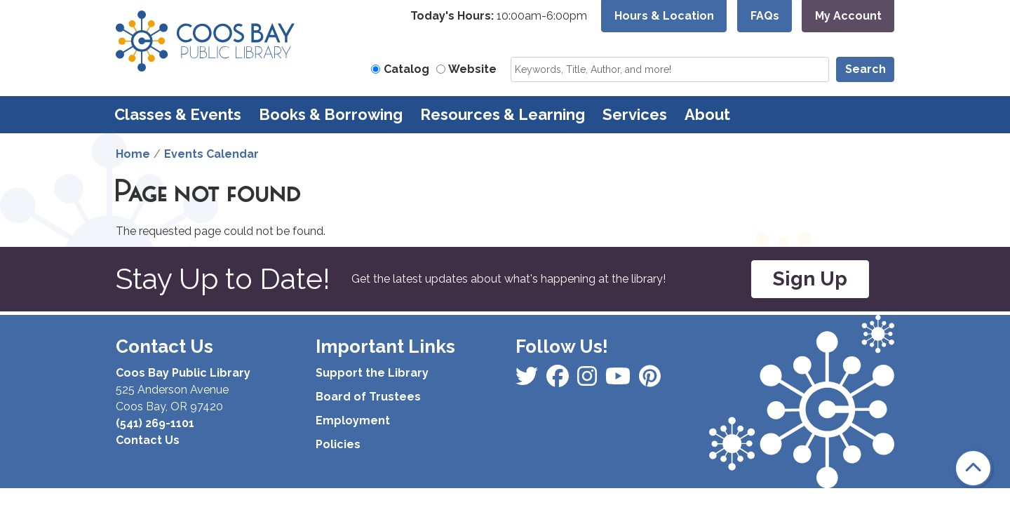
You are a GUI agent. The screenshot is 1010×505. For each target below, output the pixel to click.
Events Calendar (211, 154)
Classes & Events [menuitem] (177, 114)
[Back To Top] (973, 468)
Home (133, 154)
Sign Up (810, 278)
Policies (338, 444)
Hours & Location (664, 15)
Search (865, 69)
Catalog (406, 69)
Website (472, 69)
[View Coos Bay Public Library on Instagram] (559, 380)
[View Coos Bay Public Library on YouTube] (650, 380)
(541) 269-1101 (155, 423)
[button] (498, 16)
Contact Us (148, 440)
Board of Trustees (368, 396)
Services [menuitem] (634, 114)
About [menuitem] (707, 114)
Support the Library (372, 372)
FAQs (764, 15)
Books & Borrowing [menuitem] (331, 114)
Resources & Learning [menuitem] (502, 114)
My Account (848, 15)
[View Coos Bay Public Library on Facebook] (528, 380)
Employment (353, 420)
